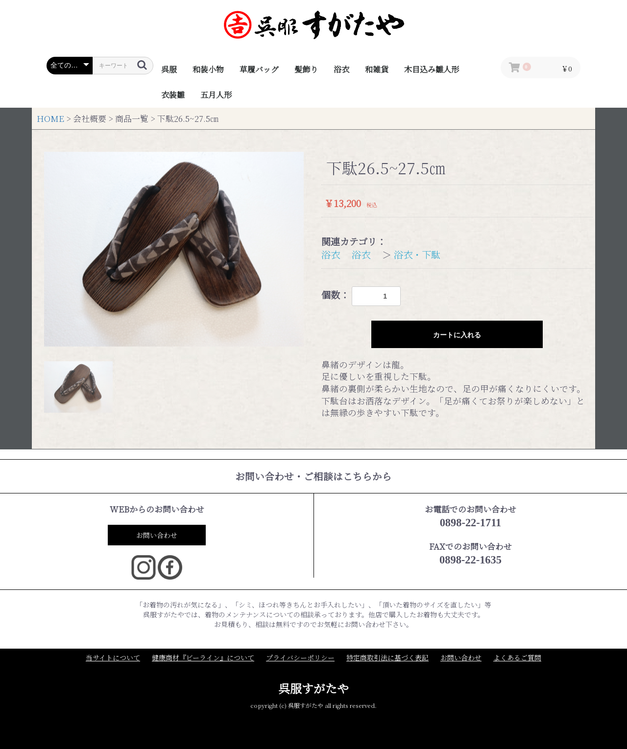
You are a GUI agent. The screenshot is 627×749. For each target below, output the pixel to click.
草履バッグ (259, 69)
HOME (50, 118)
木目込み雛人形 (431, 69)
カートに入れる (457, 335)
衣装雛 (173, 94)
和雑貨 (376, 69)
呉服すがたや (313, 688)
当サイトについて (113, 657)
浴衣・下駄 (417, 254)
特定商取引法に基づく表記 (387, 657)
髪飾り (306, 69)
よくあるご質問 (517, 657)
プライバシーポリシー (300, 657)
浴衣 (341, 69)
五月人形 (216, 94)
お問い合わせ (156, 535)
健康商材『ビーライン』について (203, 657)
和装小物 (208, 69)
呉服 (169, 69)
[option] (174, 249)
